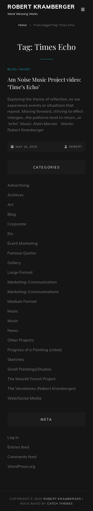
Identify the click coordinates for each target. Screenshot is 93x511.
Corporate (16, 223)
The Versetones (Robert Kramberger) (41, 388)
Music (25, 69)
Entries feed (18, 446)
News (12, 330)
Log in (13, 437)
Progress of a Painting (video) (34, 349)
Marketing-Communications (33, 291)
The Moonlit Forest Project (31, 378)
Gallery (14, 262)
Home (22, 25)
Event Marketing (22, 243)
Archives (15, 194)
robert (75, 146)
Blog (12, 69)
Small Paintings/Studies (29, 369)
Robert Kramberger (41, 6)
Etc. (10, 233)
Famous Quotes (21, 252)
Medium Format (22, 301)
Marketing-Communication (32, 281)
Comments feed (21, 456)
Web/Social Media (24, 398)
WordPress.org (21, 466)
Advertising (18, 185)
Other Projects (20, 340)
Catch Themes (60, 503)
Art (10, 204)
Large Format (20, 272)
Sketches (15, 359)
